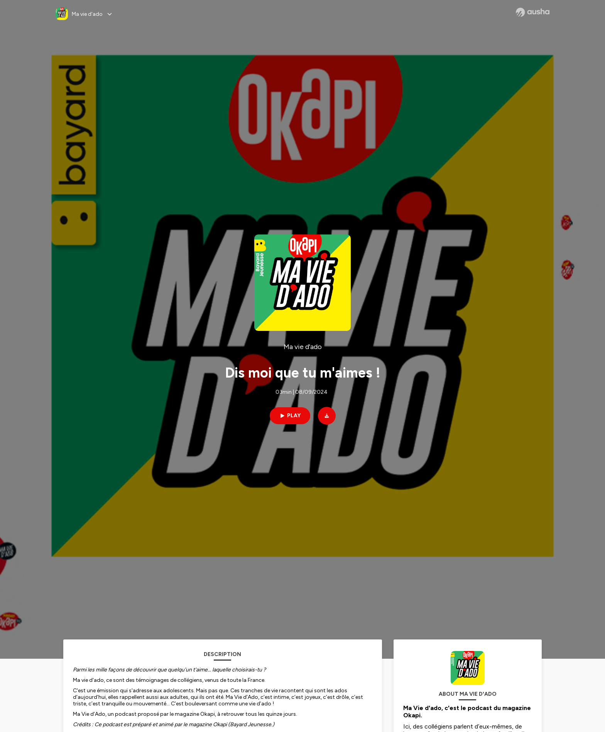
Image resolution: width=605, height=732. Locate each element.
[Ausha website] (532, 12)
